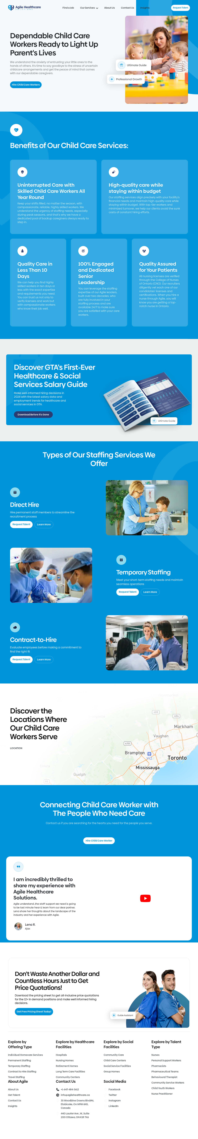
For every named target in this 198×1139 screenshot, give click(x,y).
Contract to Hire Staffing (22, 1071)
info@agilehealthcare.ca (75, 1095)
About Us (109, 8)
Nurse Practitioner (161, 1094)
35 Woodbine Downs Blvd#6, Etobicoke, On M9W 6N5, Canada (77, 1104)
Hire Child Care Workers (26, 84)
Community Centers (68, 1077)
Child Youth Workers (162, 1088)
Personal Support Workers (166, 1060)
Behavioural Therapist (164, 1077)
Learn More (44, 524)
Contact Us (127, 8)
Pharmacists (158, 1066)
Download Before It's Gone (33, 414)
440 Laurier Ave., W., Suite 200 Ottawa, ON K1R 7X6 (75, 1115)
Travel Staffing (16, 1077)
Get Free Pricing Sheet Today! (34, 1011)
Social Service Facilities (117, 1066)
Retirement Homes (67, 1066)
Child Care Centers (115, 1060)
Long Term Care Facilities (70, 1071)
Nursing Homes (65, 1060)
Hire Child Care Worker (99, 840)
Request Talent (180, 7)
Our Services (89, 8)
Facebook (114, 1089)
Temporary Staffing (19, 1066)
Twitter (113, 1095)
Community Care (114, 1055)
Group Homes (112, 1071)
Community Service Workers (167, 1082)
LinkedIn (113, 1106)
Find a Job (68, 8)
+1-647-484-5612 (70, 1089)
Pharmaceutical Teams (165, 1071)
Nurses (155, 1055)
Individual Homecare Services (25, 1055)
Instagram (115, 1100)
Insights (145, 8)
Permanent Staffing (19, 1060)
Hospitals (61, 1055)
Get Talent (14, 1095)
